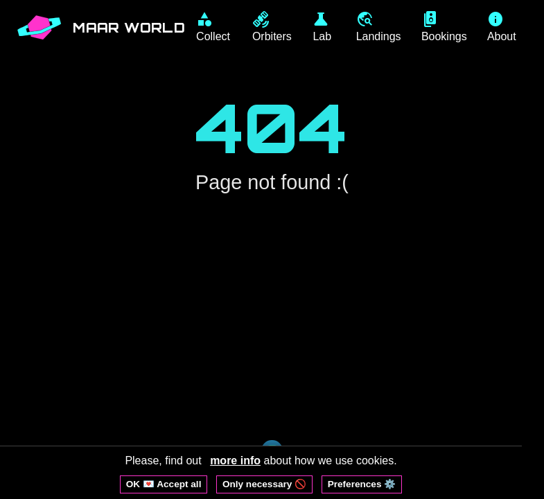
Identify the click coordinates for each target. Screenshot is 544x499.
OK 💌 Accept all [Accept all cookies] (164, 484)
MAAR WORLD (129, 27)
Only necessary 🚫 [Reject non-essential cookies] (264, 484)
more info (235, 460)
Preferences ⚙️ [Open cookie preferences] (362, 484)
